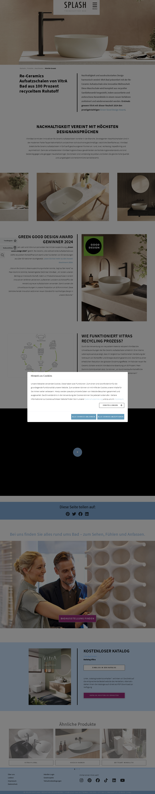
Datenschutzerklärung (94, 399)
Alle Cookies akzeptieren (111, 417)
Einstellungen (110, 405)
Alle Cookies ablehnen (83, 417)
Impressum (118, 399)
